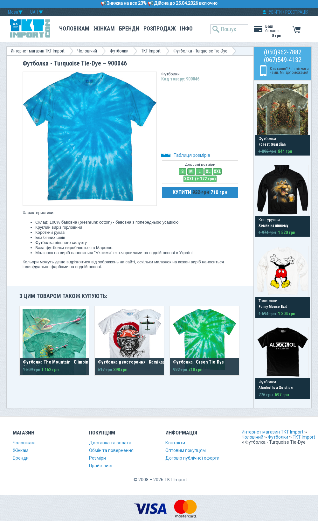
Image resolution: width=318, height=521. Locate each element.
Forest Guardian (272, 144)
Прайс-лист (101, 465)
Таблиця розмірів (185, 155)
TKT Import (151, 50)
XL (208, 171)
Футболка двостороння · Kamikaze (133, 362)
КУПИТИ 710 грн (200, 192)
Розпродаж (159, 28)
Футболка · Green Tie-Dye (198, 362)
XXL (217, 171)
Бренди (129, 28)
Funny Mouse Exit (273, 306)
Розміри (97, 458)
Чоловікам (74, 28)
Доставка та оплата (110, 442)
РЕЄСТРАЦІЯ (296, 12)
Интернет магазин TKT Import (38, 50)
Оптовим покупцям (185, 450)
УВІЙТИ (275, 12)
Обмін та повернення (111, 450)
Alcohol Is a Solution (276, 388)
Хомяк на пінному (273, 225)
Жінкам (104, 28)
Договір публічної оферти (192, 458)
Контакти (175, 442)
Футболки (119, 50)
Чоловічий (87, 50)
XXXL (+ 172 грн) (200, 178)
